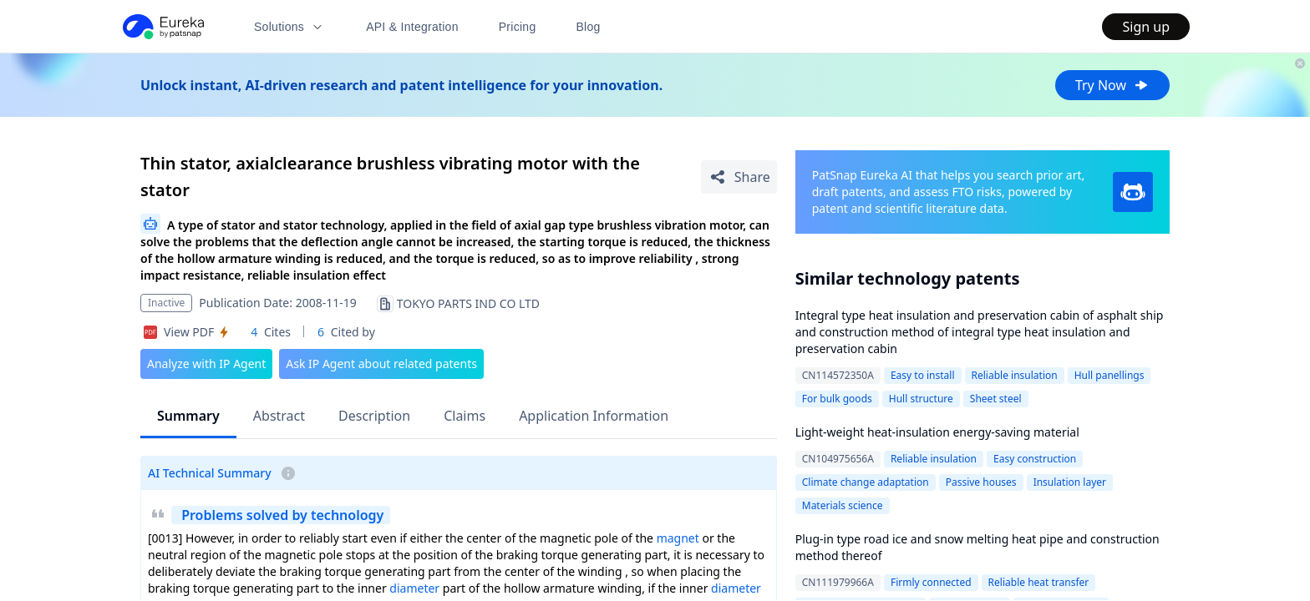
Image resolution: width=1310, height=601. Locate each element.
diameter (414, 588)
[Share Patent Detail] (739, 177)
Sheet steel (996, 398)
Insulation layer (1069, 482)
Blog (588, 26)
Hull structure (921, 398)
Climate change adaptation (865, 482)
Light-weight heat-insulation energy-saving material (937, 432)
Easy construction (1034, 459)
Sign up (1146, 27)
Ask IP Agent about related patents (381, 363)
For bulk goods (837, 398)
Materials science (842, 505)
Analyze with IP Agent (206, 363)
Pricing (517, 26)
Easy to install (923, 375)
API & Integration (412, 26)
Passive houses (981, 482)
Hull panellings (1109, 375)
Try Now (1112, 85)
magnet (678, 538)
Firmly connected (931, 582)
